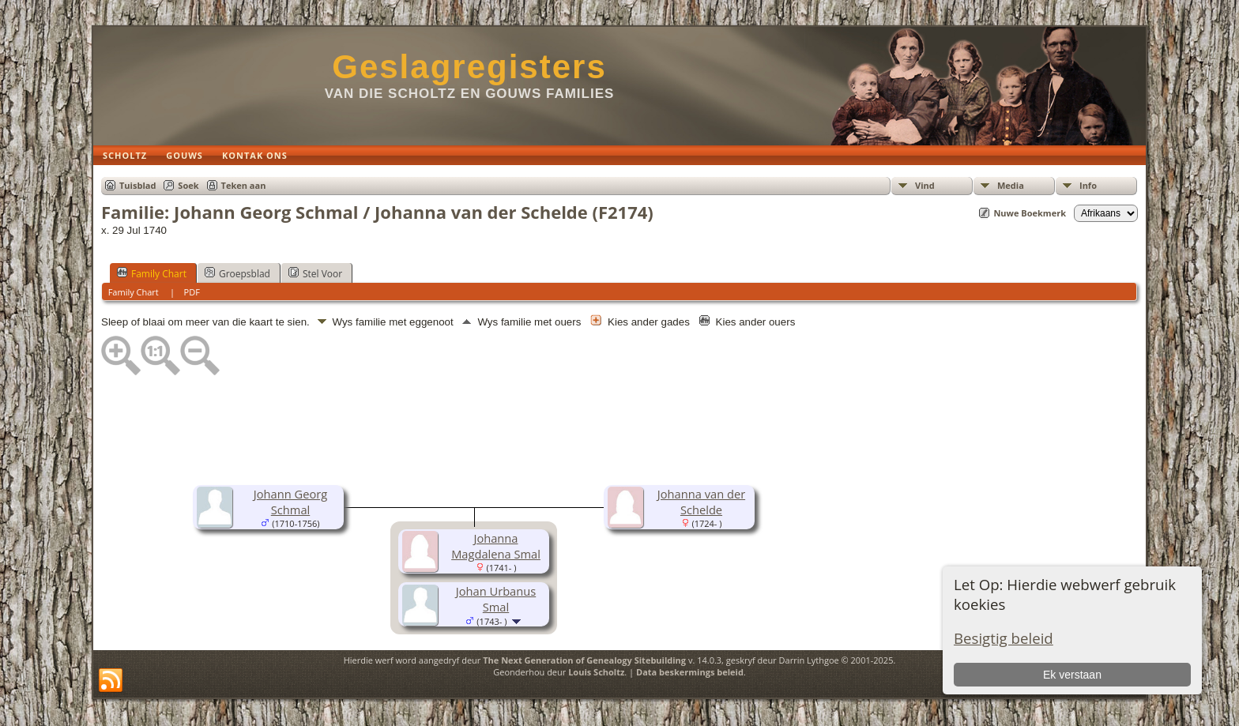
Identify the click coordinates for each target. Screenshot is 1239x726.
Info (1088, 185)
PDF (192, 292)
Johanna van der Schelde (701, 501)
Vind (925, 185)
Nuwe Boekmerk (1029, 213)
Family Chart (151, 273)
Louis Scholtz (596, 672)
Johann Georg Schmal (290, 501)
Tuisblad (137, 185)
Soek (188, 185)
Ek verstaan (1072, 674)
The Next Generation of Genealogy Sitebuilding (584, 660)
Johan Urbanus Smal (496, 599)
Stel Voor (315, 273)
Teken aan (243, 185)
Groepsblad (237, 273)
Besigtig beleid (1003, 638)
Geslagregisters (469, 66)
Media (1010, 185)
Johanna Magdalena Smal (495, 546)
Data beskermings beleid (690, 672)
